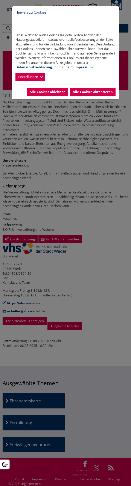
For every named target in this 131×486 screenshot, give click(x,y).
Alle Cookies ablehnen (48, 92)
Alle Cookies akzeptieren (93, 92)
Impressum (84, 67)
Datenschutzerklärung (33, 67)
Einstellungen (28, 77)
